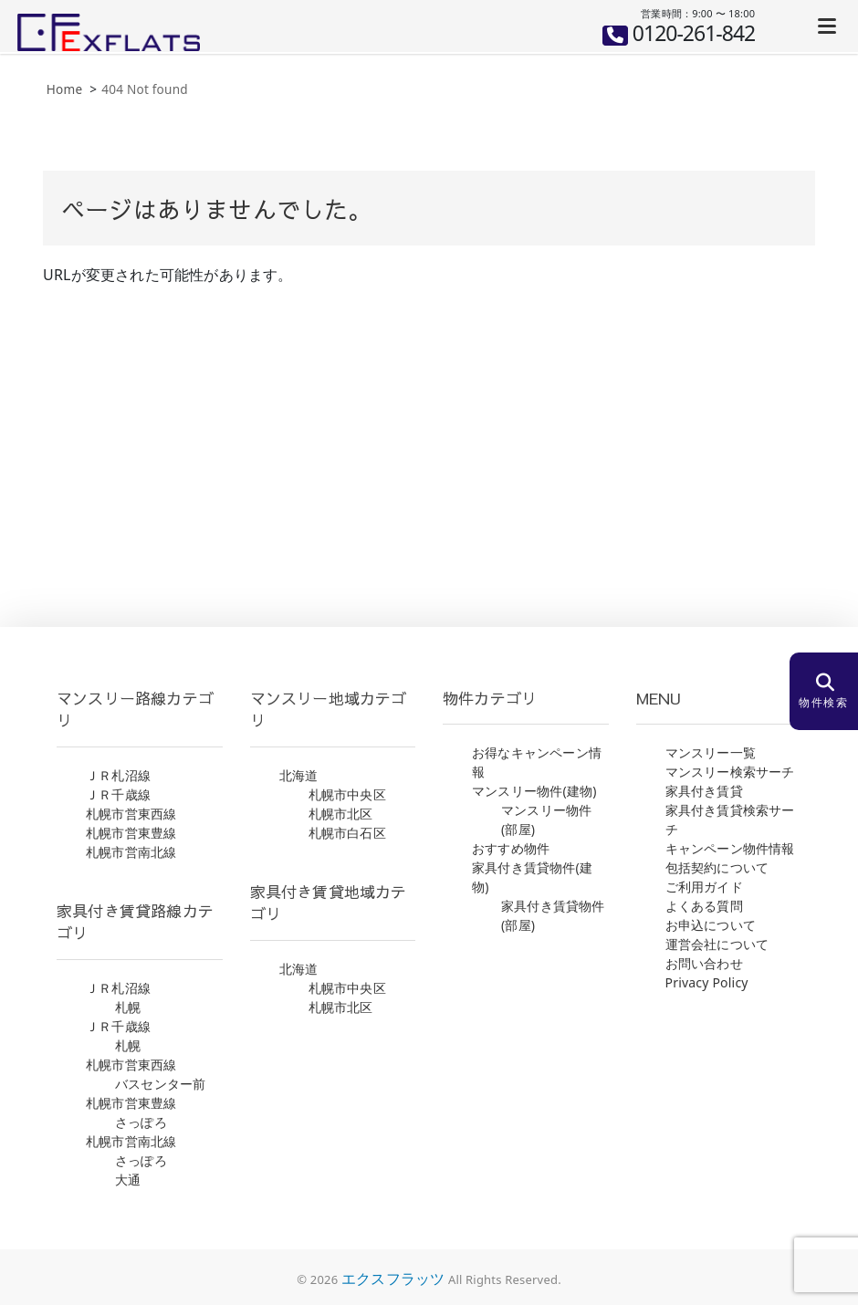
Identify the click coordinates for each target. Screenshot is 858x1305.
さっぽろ (141, 1122)
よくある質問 (704, 905)
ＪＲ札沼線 (118, 775)
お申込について (710, 925)
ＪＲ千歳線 (118, 794)
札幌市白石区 (347, 832)
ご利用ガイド (704, 886)
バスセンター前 (160, 1083)
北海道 (299, 775)
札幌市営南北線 (131, 852)
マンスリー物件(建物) (534, 790)
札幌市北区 (341, 813)
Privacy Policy (706, 982)
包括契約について (717, 867)
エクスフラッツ (393, 1278)
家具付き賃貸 (704, 790)
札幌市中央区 (347, 794)
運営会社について (717, 944)
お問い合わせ (704, 963)
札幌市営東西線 (131, 813)
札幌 (128, 1007)
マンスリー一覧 (710, 752)
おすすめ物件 (510, 848)
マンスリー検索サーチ (730, 771)
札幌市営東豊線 (131, 832)
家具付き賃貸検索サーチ (730, 819)
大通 (128, 1179)
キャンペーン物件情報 (730, 848)
